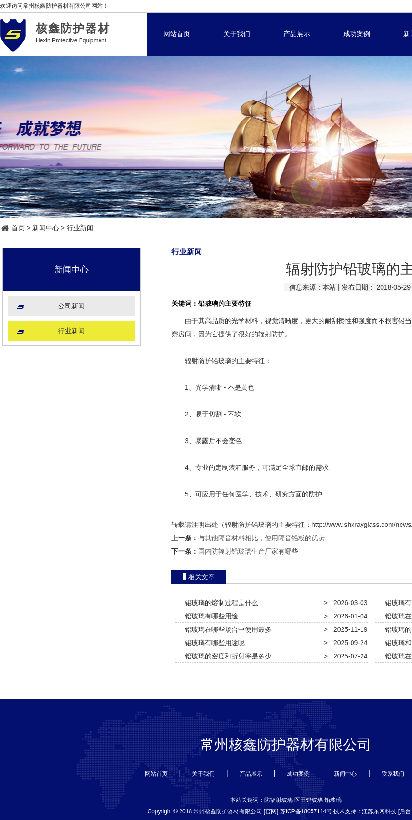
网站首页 (176, 34)
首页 (13, 228)
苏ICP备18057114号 (306, 811)
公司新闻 (71, 306)
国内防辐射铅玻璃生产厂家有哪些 (248, 551)
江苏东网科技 (379, 811)
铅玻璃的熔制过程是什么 (219, 603)
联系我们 (393, 773)
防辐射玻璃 (278, 800)
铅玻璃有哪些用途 (209, 616)
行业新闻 (80, 228)
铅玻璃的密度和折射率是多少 (226, 656)
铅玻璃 (333, 800)
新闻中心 (45, 228)
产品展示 (296, 34)
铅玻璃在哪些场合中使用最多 (226, 629)
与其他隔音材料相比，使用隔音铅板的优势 (261, 538)
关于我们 (236, 34)
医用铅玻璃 (308, 800)
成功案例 (356, 34)
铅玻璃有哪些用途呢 (213, 643)
